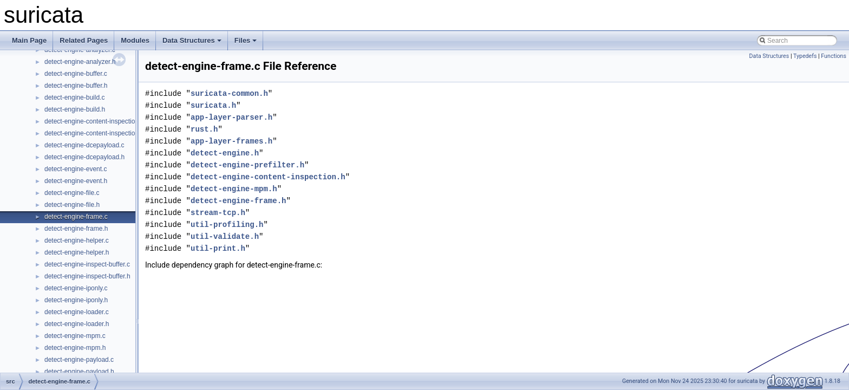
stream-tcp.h (218, 212)
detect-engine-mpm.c (75, 336)
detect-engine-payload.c (79, 359)
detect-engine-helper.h (76, 252)
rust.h (204, 129)
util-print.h (218, 248)
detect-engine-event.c (75, 169)
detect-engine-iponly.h (76, 300)
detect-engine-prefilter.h (247, 165)
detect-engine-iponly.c (76, 288)
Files (245, 40)
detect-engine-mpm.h (75, 348)
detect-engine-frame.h (76, 228)
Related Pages (84, 40)
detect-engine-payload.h (79, 371)
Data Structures (191, 40)
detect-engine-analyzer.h (79, 62)
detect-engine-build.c (74, 97)
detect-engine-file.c (71, 193)
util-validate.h (225, 236)
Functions (833, 56)
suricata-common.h (229, 93)
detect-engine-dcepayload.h (84, 157)
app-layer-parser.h (231, 117)
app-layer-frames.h (231, 141)
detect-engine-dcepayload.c (84, 145)
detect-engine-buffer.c (75, 73)
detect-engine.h (225, 153)
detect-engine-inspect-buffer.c (87, 264)
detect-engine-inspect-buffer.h (87, 276)
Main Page (29, 40)
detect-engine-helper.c (76, 240)
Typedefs (805, 56)
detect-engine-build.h (74, 109)
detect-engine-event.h (75, 181)
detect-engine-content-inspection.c (93, 121)
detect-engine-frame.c (76, 216)
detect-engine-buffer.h (76, 85)
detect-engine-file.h (72, 205)
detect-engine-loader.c (76, 312)
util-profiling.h (227, 224)
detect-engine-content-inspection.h (94, 133)
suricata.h (213, 105)
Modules (135, 40)
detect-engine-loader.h (76, 324)
